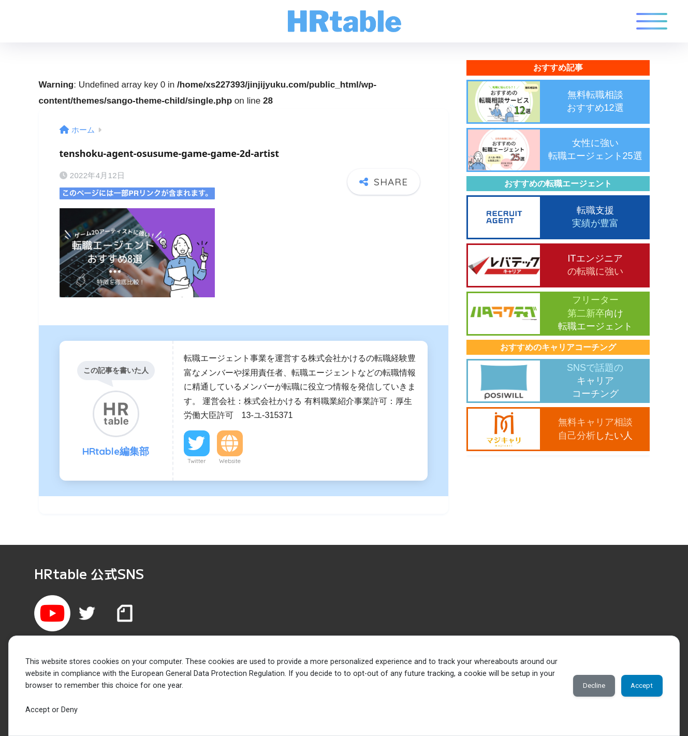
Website (230, 455)
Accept (638, 686)
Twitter (196, 455)
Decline (584, 686)
